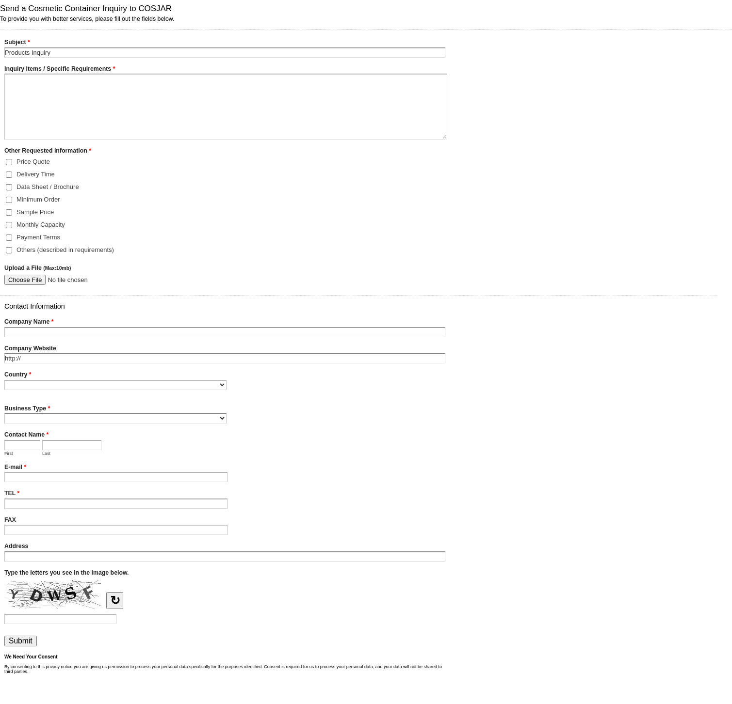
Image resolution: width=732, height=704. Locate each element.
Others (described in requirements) (65, 249)
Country (18, 375)
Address (16, 546)
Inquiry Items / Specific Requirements (59, 69)
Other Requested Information (47, 151)
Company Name (29, 322)
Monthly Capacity (40, 224)
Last (46, 453)
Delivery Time (35, 174)
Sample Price (35, 212)
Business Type (27, 409)
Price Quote (33, 161)
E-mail (15, 468)
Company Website (30, 348)
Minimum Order (38, 199)
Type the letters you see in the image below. (66, 572)
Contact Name (26, 435)
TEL (11, 494)
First (8, 453)
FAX (10, 519)
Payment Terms (38, 237)
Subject (17, 43)
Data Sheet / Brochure (47, 186)
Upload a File (37, 268)
